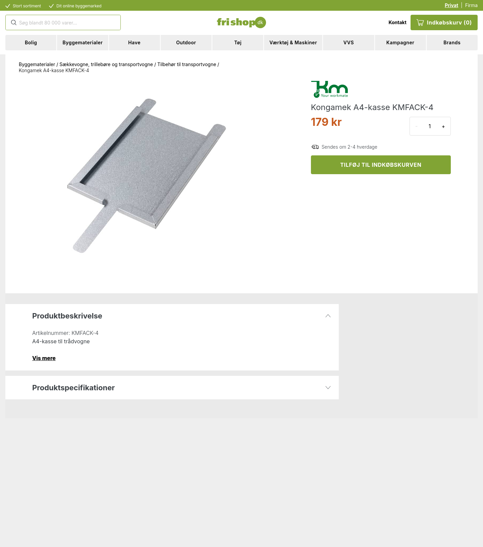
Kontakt (397, 22)
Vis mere (44, 358)
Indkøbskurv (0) (444, 22)
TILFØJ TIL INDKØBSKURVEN (380, 164)
